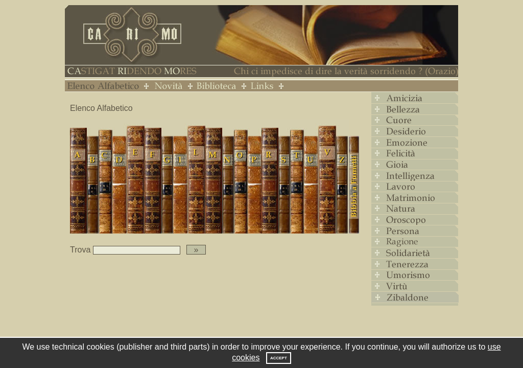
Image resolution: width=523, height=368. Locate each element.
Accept (278, 358)
